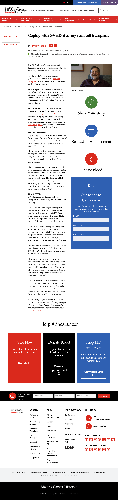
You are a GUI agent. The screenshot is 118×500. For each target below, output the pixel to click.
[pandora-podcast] (99, 449)
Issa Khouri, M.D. (35, 125)
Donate (24, 363)
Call (101, 418)
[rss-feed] (108, 449)
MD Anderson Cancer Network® (50, 476)
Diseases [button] (10, 37)
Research (87, 19)
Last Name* (78, 234)
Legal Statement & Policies (39, 472)
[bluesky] (108, 439)
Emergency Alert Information (80, 472)
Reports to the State (59, 472)
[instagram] (99, 439)
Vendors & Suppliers (70, 476)
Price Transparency (52, 461)
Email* (76, 216)
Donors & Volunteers (48, 19)
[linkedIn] (104, 439)
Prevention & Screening (26, 19)
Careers (51, 10)
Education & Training (104, 19)
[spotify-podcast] (91, 449)
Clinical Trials (27, 10)
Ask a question (98, 427)
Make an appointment (59, 370)
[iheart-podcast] (104, 449)
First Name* (78, 225)
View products (93, 373)
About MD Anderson (53, 416)
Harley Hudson (39, 46)
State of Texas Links (100, 472)
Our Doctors (76, 10)
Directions (69, 424)
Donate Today (109, 2)
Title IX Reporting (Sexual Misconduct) (52, 452)
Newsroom (51, 431)
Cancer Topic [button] (10, 44)
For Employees (51, 436)
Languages (89, 10)
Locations (69, 419)
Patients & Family (6, 19)
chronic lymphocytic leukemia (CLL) (43, 114)
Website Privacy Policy (19, 472)
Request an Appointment (87, 2)
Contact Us (64, 10)
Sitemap (68, 428)
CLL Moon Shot (34, 311)
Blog (49, 426)
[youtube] (95, 439)
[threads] (113, 439)
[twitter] (91, 439)
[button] (51, 45)
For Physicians (69, 19)
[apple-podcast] (86, 449)
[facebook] (86, 439)
